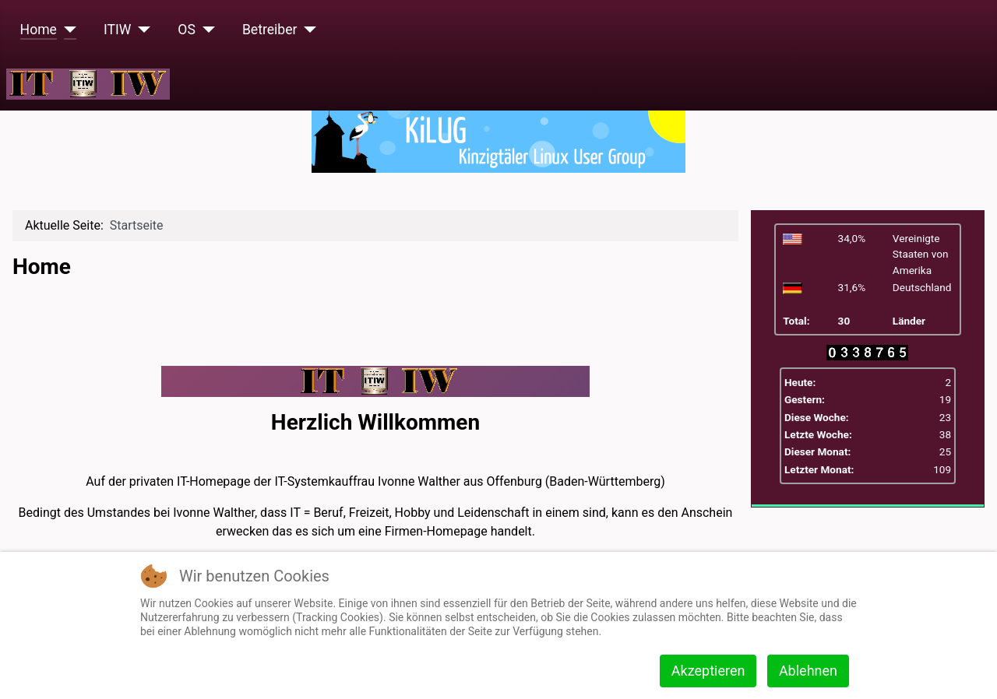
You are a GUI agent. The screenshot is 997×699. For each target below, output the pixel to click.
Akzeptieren (708, 670)
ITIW (117, 29)
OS (187, 29)
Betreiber (270, 29)
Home (38, 29)
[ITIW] (140, 29)
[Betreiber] (307, 29)
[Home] (66, 29)
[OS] (205, 29)
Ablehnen (808, 670)
